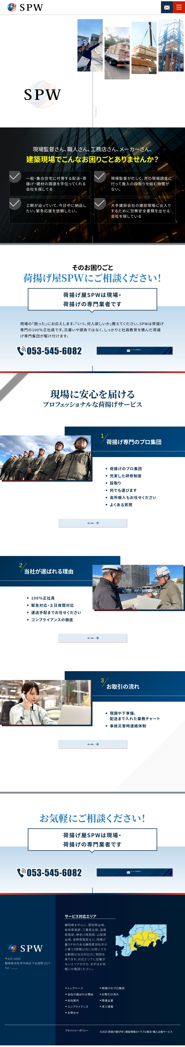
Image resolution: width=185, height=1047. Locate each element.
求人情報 (108, 1008)
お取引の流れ (111, 996)
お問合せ (73, 1014)
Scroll (96, 111)
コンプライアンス (78, 1008)
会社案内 (73, 1002)
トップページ (76, 989)
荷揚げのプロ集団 (114, 989)
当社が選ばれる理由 (81, 996)
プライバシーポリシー (77, 1034)
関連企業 (108, 1002)
